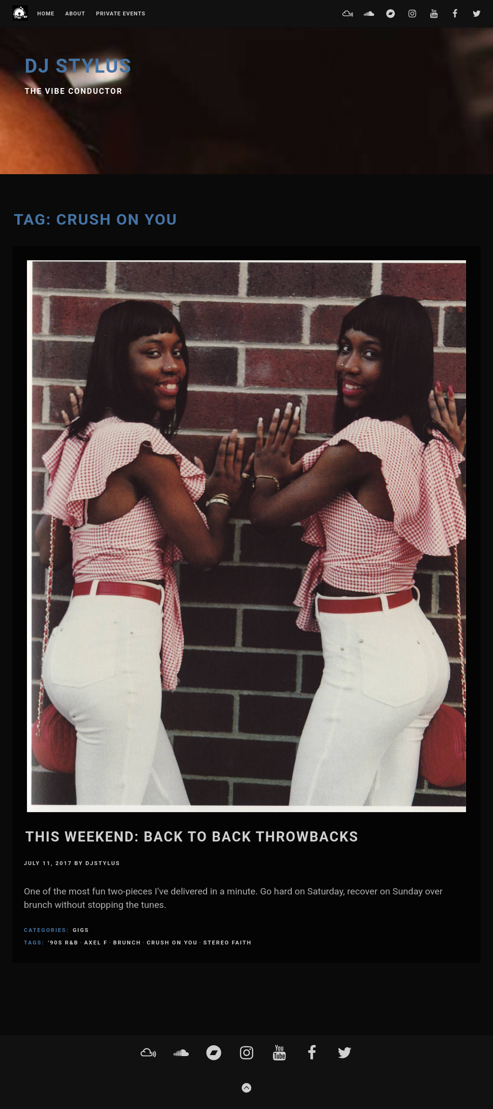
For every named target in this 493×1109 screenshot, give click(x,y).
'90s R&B (63, 942)
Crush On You (172, 942)
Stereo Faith (227, 942)
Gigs (81, 930)
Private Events (120, 14)
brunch (127, 942)
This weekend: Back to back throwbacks (192, 837)
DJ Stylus (78, 66)
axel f (96, 942)
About (75, 14)
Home (45, 14)
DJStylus (103, 863)
